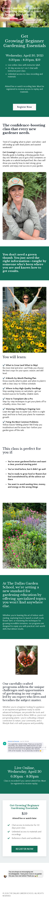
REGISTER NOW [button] (24, 849)
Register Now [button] (24, 107)
